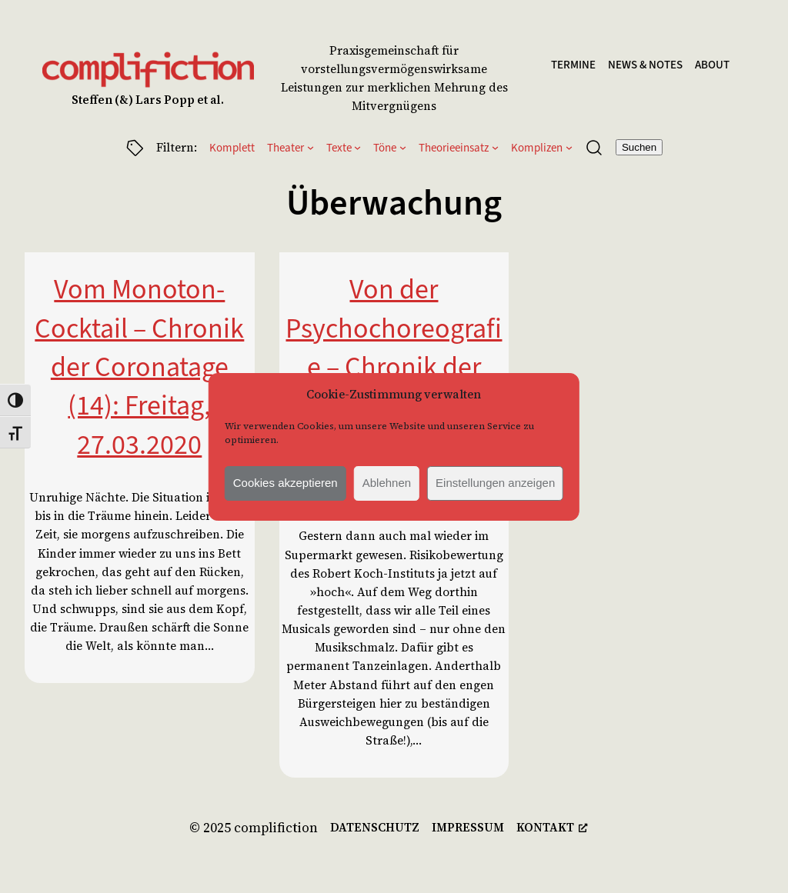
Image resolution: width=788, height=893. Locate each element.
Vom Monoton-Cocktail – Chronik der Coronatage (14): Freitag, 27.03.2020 (139, 367)
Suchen (639, 147)
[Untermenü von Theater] (310, 147)
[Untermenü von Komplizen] (569, 147)
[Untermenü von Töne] (402, 147)
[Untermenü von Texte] (357, 147)
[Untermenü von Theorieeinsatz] (495, 147)
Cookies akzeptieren (285, 482)
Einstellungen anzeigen (495, 482)
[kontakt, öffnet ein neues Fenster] (551, 827)
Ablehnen (386, 482)
